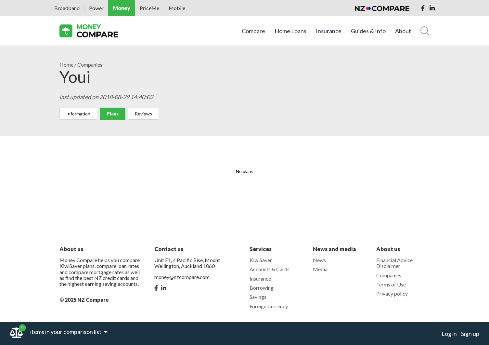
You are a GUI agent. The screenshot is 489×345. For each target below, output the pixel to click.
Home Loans (290, 31)
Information (78, 113)
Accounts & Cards (270, 269)
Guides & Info (368, 31)
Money (121, 8)
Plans (113, 113)
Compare (253, 31)
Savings (258, 297)
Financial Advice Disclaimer (394, 263)
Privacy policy (392, 293)
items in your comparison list (69, 331)
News (319, 260)
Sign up (470, 333)
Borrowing (262, 288)
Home (66, 65)
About (403, 31)
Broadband (67, 8)
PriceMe (149, 8)
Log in (449, 333)
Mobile (177, 8)
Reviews (143, 113)
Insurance (328, 31)
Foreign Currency (269, 306)
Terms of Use (391, 284)
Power (96, 8)
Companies (89, 65)
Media (320, 269)
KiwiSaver (261, 260)
